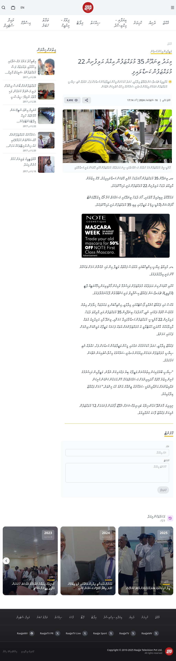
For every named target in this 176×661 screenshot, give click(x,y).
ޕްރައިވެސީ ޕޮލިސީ (27, 651)
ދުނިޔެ (152, 22)
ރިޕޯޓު (80, 22)
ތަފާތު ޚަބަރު (45, 22)
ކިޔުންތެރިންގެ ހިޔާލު (10, 651)
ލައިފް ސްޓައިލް (9, 22)
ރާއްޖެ (166, 22)
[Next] (6, 560)
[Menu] (172, 7)
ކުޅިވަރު (138, 22)
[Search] (3, 7)
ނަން (167, 446)
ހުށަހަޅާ (163, 490)
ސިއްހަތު (95, 22)
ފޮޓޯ (82, 617)
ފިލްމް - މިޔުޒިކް (65, 22)
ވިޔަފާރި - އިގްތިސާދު (120, 22)
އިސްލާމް (26, 22)
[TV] (13, 7)
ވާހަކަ (71, 617)
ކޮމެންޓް (166, 460)
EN (22, 7)
